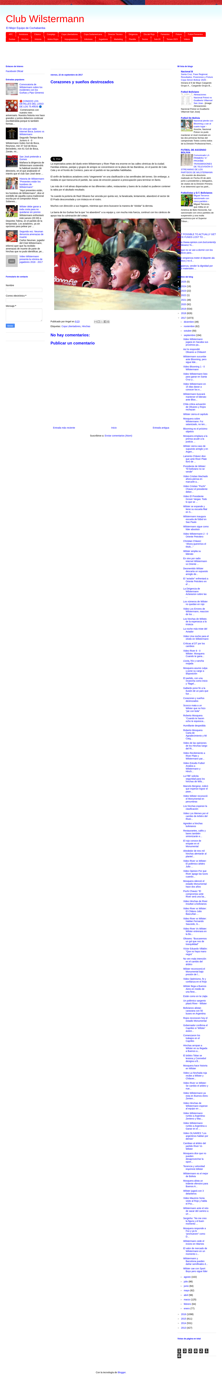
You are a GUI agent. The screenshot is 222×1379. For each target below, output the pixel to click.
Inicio (114, 427)
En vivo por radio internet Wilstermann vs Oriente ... (195, 561)
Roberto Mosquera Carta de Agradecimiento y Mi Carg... (195, 734)
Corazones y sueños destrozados (193, 699)
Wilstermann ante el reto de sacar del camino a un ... (195, 1211)
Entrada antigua (161, 427)
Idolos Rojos (53, 39)
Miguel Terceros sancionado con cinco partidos (201, 198)
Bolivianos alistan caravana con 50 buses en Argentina (194, 1011)
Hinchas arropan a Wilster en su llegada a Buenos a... (195, 1048)
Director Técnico (115, 34)
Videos (187, 39)
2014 (184, 1323)
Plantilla (132, 39)
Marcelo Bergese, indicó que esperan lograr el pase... (195, 789)
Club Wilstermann (45, 18)
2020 (184, 304)
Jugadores (103, 39)
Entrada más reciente (64, 427)
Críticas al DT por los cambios (194, 645)
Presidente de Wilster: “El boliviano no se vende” (194, 469)
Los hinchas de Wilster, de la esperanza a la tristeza (195, 622)
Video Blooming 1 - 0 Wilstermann (194, 368)
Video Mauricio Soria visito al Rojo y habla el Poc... (195, 1201)
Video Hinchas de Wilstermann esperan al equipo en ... (195, 1106)
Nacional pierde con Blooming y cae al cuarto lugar (203, 123)
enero (187, 1308)
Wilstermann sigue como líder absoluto (196, 528)
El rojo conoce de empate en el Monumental (192, 843)
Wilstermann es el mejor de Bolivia (195, 1175)
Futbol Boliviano (190, 92)
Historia (38, 39)
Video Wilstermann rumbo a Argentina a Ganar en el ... (195, 1126)
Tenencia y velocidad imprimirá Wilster (194, 1167)
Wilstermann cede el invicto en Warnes (193, 1242)
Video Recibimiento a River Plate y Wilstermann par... (194, 756)
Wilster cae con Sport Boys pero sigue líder (195, 1270)
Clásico (37, 34)
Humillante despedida (194, 725)
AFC (11, 34)
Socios (145, 39)
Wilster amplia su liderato (192, 552)
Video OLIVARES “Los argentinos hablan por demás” (195, 1136)
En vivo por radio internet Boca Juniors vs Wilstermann (32, 132)
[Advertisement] (105, 54)
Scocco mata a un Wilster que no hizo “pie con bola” (194, 708)
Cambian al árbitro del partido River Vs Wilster (194, 1146)
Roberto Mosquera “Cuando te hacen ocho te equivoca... (194, 718)
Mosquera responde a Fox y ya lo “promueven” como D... (194, 1232)
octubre (188, 330)
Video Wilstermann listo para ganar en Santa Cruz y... (195, 377)
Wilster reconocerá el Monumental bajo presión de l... (194, 971)
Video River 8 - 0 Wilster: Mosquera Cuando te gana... (193, 653)
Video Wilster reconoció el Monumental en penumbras (195, 799)
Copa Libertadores (69, 34)
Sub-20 (157, 39)
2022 (184, 295)
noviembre (189, 326)
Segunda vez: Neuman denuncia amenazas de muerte (32, 234)
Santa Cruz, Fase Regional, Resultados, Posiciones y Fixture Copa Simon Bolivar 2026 (197, 77)
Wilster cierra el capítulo (195, 414)
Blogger (121, 1372)
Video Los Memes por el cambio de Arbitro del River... (195, 816)
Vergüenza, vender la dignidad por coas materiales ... (195, 267)
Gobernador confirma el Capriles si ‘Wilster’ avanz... (195, 1028)
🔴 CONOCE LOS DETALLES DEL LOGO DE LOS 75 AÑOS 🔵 (32, 104)
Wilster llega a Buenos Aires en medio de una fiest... (194, 989)
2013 (184, 1327)
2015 (184, 1318)
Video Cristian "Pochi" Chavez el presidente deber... (195, 489)
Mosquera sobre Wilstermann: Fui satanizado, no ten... (195, 421)
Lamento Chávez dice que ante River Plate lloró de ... (195, 459)
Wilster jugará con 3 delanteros (193, 1192)
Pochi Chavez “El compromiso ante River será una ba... (194, 894)
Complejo (51, 34)
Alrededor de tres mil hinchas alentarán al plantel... (194, 854)
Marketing (118, 39)
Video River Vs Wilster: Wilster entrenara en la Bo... (195, 931)
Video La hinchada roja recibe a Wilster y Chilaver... (195, 1076)
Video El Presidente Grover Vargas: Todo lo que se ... (195, 499)
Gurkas (12, 39)
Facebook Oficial (14, 71)
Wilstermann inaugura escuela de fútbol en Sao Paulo (194, 519)
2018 (184, 313)
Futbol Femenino (195, 34)
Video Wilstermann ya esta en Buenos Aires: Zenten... (195, 1096)
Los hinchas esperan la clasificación (195, 807)
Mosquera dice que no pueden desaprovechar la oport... (194, 1157)
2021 (184, 300)
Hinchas (24, 39)
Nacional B (187, 71)
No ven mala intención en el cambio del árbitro (194, 961)
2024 (184, 286)
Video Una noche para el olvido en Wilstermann (196, 637)
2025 (184, 281)
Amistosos (23, 34)
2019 (184, 308)
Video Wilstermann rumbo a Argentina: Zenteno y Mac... (194, 1116)
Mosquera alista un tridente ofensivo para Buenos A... (195, 1183)
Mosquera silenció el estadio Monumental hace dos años (195, 884)
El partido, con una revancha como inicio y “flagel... (195, 681)
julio (186, 1281)
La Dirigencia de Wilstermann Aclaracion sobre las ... (195, 592)
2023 (184, 290)
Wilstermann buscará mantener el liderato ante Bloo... (194, 397)
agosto (187, 1277)
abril (186, 1295)
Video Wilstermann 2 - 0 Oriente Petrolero (195, 535)
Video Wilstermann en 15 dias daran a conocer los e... (194, 387)
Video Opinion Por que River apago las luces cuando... (195, 874)
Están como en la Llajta (195, 996)
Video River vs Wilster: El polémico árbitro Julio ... (195, 864)
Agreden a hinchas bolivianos (193, 825)
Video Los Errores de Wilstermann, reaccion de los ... (196, 611)
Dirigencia (133, 34)
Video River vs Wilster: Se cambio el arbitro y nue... (195, 1086)
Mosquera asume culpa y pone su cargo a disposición (195, 671)
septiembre (190, 335)
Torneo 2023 (172, 39)
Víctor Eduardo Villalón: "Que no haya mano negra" (195, 951)
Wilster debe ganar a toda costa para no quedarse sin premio (30, 209)
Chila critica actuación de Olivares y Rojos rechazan (194, 407)
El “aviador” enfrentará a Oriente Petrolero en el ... (195, 581)
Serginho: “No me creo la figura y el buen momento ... (195, 1221)
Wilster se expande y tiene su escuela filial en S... (195, 509)
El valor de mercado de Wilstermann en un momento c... (195, 1251)
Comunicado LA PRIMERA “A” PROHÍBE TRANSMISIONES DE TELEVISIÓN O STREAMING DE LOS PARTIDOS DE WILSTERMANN (197, 164)
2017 (184, 318)
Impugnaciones (71, 39)
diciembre (189, 322)
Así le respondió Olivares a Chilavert (194, 350)
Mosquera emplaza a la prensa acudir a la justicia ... (195, 439)
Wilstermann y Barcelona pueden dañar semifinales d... (195, 1261)
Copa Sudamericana (93, 34)
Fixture (179, 34)
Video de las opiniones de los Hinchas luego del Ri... (195, 746)
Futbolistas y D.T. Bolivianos (196, 192)
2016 (184, 1314)
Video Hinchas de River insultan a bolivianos (195, 902)
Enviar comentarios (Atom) (118, 435)
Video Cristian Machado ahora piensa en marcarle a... (195, 479)
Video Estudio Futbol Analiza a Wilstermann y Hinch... (194, 767)
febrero (188, 1304)
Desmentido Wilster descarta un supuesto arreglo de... (195, 571)
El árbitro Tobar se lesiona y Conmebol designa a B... (194, 1058)
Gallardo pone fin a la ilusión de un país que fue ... (195, 691)
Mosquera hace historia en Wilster (195, 1067)
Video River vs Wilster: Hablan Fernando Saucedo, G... (195, 921)
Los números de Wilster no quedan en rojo (195, 603)
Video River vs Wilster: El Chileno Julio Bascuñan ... (195, 911)
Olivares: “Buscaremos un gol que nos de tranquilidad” (195, 941)
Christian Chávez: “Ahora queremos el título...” (194, 544)
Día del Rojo (149, 34)
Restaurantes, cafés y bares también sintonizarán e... (194, 833)
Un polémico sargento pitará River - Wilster (195, 1002)
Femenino (165, 34)
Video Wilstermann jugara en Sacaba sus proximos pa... (195, 342)
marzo (187, 1299)
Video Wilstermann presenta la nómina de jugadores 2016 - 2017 (31, 259)
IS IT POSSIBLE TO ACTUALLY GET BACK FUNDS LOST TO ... (196, 235)
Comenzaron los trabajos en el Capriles (191, 1038)
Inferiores (88, 39)
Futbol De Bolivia (190, 118)
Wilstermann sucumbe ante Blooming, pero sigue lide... (194, 359)
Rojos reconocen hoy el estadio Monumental (195, 1019)
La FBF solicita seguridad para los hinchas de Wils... (194, 779)
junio (186, 1286)
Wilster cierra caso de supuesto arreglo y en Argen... (195, 449)
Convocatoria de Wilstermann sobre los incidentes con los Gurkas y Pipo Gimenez (32, 88)
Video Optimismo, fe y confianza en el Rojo (195, 980)
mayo (187, 1290)
